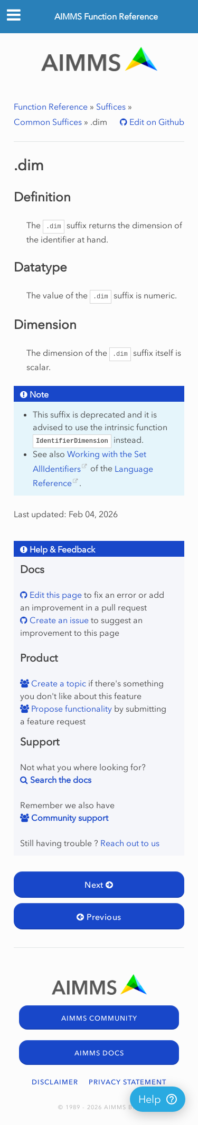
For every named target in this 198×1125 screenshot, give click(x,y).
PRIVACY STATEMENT (127, 1082)
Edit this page (54, 594)
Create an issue (58, 620)
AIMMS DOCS (99, 1053)
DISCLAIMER (55, 1082)
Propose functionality (70, 708)
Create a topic (57, 683)
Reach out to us (129, 843)
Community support (68, 817)
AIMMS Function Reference (106, 16)
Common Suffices (48, 122)
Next (99, 884)
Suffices (111, 106)
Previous (99, 916)
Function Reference (51, 106)
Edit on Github (155, 122)
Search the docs (59, 779)
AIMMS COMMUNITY (99, 1018)
